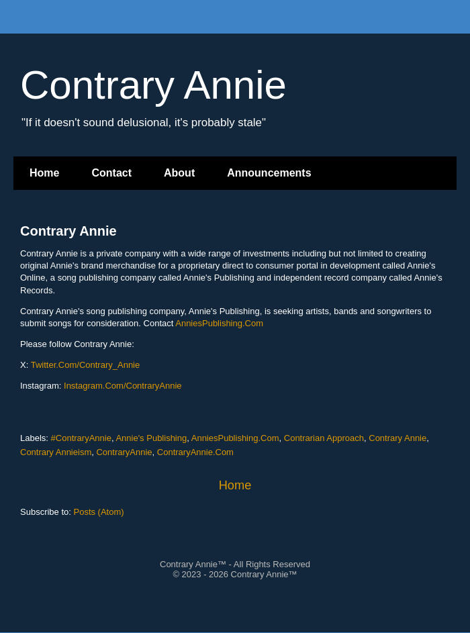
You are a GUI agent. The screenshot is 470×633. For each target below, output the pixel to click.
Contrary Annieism (55, 452)
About (179, 173)
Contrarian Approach (324, 438)
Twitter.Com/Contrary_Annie (85, 365)
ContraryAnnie (124, 452)
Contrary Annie (68, 231)
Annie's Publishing (151, 438)
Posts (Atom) (99, 512)
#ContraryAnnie (81, 438)
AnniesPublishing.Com (219, 323)
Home (44, 173)
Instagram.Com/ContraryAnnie (123, 386)
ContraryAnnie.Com (195, 452)
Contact (111, 173)
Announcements (269, 173)
